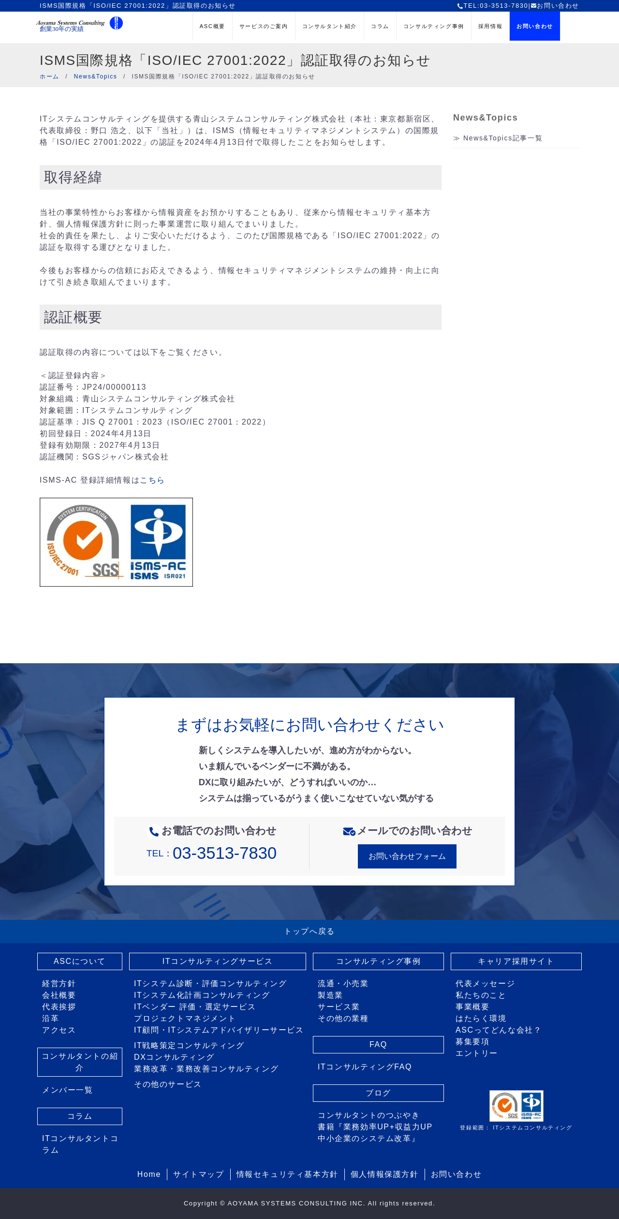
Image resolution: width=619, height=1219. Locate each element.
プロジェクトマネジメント (185, 1018)
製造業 (330, 995)
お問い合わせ (555, 5)
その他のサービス (168, 1084)
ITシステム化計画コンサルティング (202, 995)
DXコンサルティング (174, 1057)
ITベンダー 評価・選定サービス (195, 1007)
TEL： (212, 853)
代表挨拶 (59, 1007)
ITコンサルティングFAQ (365, 1067)
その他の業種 (343, 1018)
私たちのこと (481, 995)
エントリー (477, 1053)
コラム (380, 26)
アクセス (59, 1030)
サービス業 (339, 1007)
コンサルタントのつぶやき (369, 1115)
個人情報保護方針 (385, 1174)
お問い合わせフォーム (407, 856)
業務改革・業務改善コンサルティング (206, 1069)
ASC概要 (212, 26)
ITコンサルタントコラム (80, 1144)
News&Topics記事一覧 (503, 138)
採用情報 (490, 26)
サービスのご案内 (263, 26)
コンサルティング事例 (433, 26)
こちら (152, 480)
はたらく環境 (481, 1018)
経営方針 (59, 983)
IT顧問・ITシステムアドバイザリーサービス (219, 1030)
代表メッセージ (485, 983)
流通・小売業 (343, 983)
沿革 (50, 1018)
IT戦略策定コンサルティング (189, 1045)
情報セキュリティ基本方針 (287, 1174)
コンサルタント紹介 (329, 26)
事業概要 (472, 1007)
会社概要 (59, 995)
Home (149, 1174)
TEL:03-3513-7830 (492, 5)
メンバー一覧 (67, 1090)
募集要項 (472, 1041)
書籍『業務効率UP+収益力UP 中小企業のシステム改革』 (375, 1133)
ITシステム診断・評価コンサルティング (210, 983)
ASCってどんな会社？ (499, 1030)
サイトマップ (198, 1174)
